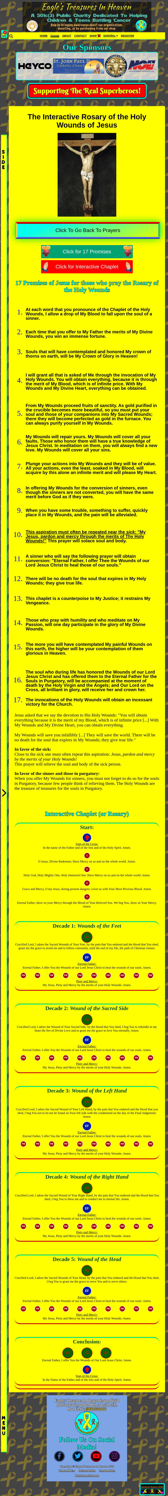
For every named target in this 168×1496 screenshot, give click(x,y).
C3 (106, 1352)
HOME (44, 35)
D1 (87, 937)
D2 (87, 1019)
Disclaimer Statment (87, 1475)
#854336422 (96, 1409)
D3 (87, 1102)
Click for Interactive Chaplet (87, 266)
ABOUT (66, 35)
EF (87, 957)
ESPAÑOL (110, 35)
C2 (87, 1352)
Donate (54, 35)
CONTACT (80, 35)
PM (23, 975)
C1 (68, 1352)
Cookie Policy (107, 1470)
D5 (87, 1270)
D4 (87, 1188)
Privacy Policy (86, 1470)
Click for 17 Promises (87, 251)
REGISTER (127, 35)
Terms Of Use (67, 1470)
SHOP (95, 35)
